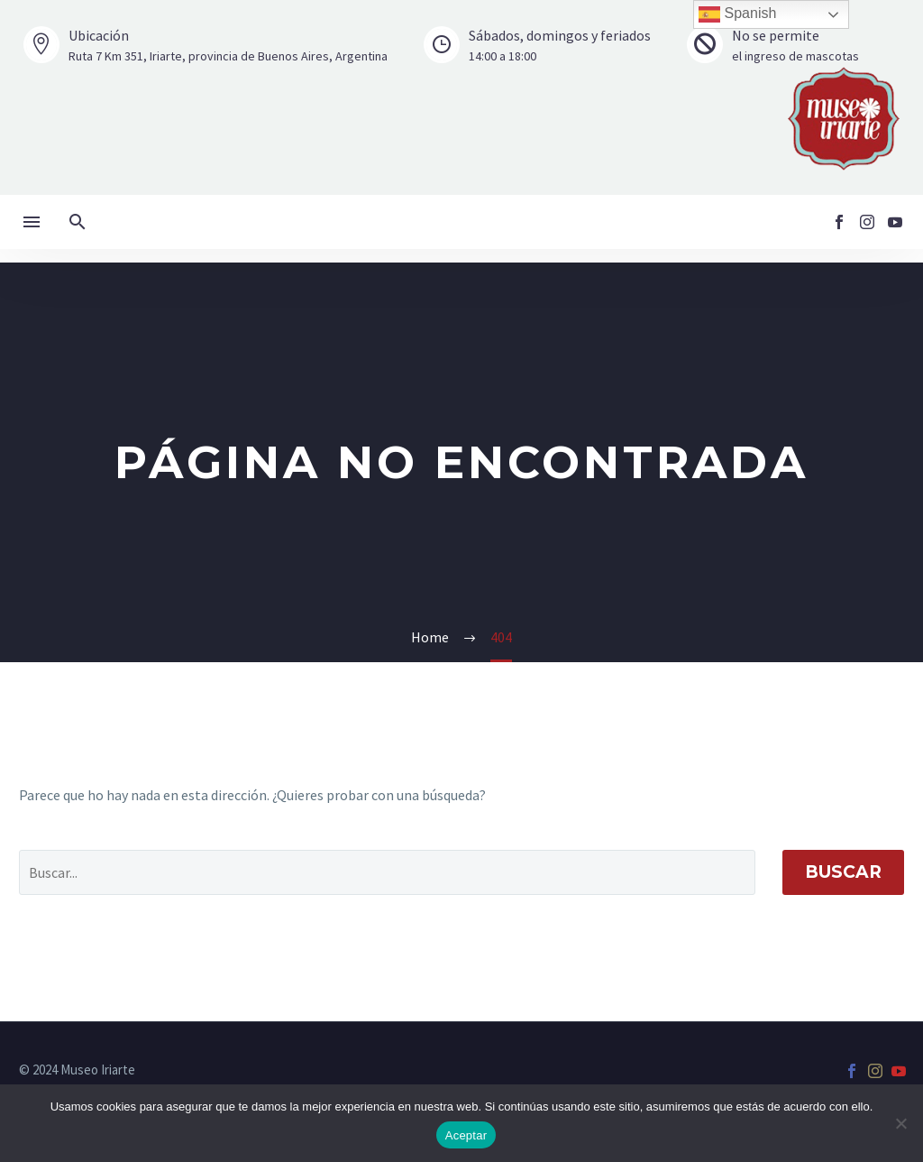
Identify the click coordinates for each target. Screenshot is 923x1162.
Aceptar (466, 1135)
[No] (900, 1123)
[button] (77, 221)
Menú (31, 222)
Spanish (737, 14)
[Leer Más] (205, 45)
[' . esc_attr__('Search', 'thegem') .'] (387, 872)
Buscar (843, 872)
